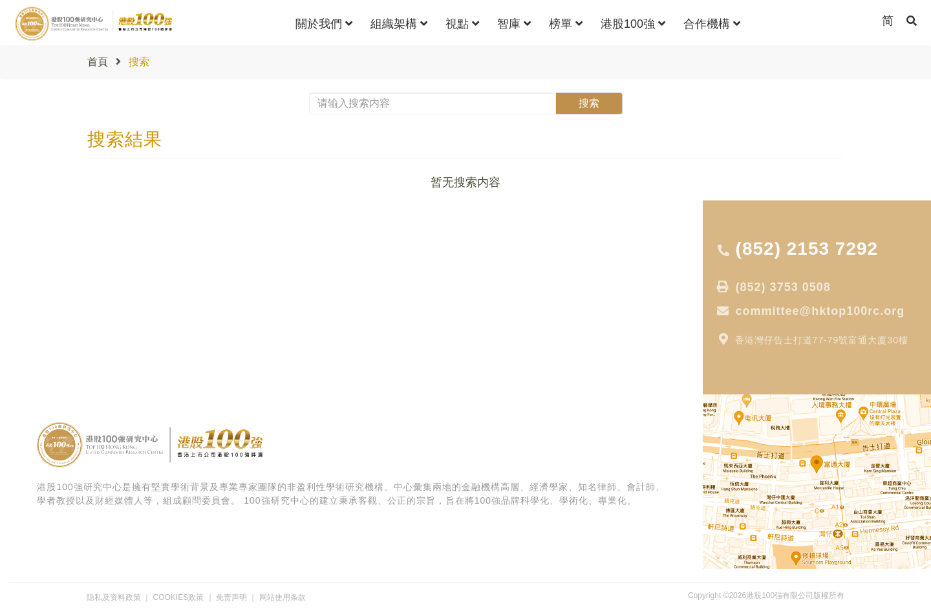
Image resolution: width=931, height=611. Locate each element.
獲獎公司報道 (42, 350)
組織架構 (398, 23)
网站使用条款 (282, 597)
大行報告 (33, 295)
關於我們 (323, 23)
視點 (462, 23)
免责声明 (231, 597)
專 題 (25, 313)
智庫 (514, 23)
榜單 (566, 23)
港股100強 (633, 23)
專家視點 (33, 277)
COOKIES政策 (178, 597)
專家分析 (33, 332)
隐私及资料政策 (114, 597)
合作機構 (711, 23)
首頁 (97, 61)
